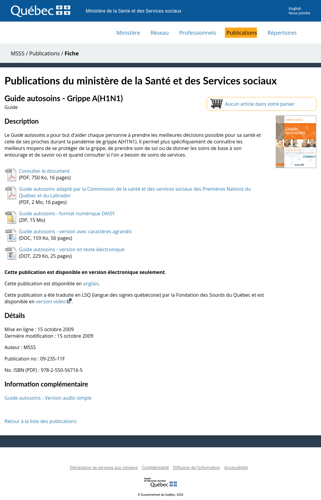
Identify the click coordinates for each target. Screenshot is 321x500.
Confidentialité (155, 467)
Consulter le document (44, 171)
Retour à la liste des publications (40, 421)
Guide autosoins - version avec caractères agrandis (75, 231)
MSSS (18, 53)
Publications (241, 32)
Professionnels (197, 32)
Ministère (128, 32)
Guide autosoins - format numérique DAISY (67, 213)
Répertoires (282, 32)
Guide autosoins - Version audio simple (48, 398)
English (295, 8)
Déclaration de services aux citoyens (104, 467)
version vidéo (54, 301)
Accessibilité (236, 467)
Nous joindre (299, 13)
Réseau (160, 32)
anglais (91, 283)
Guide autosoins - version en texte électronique (71, 249)
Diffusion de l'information (196, 467)
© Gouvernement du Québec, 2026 (160, 494)
